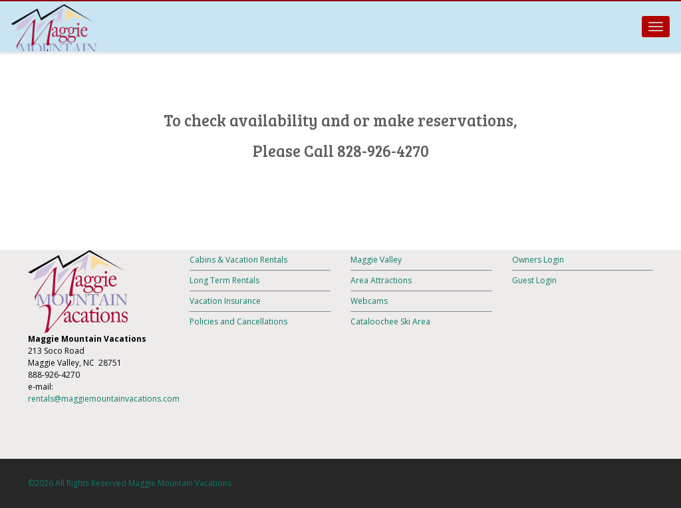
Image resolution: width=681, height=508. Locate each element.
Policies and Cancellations (238, 321)
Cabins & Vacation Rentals (238, 259)
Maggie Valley (376, 259)
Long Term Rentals (224, 280)
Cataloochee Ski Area (390, 321)
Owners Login (538, 259)
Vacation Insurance (225, 301)
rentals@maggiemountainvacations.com (104, 398)
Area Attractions (381, 280)
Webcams (369, 301)
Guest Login (534, 280)
